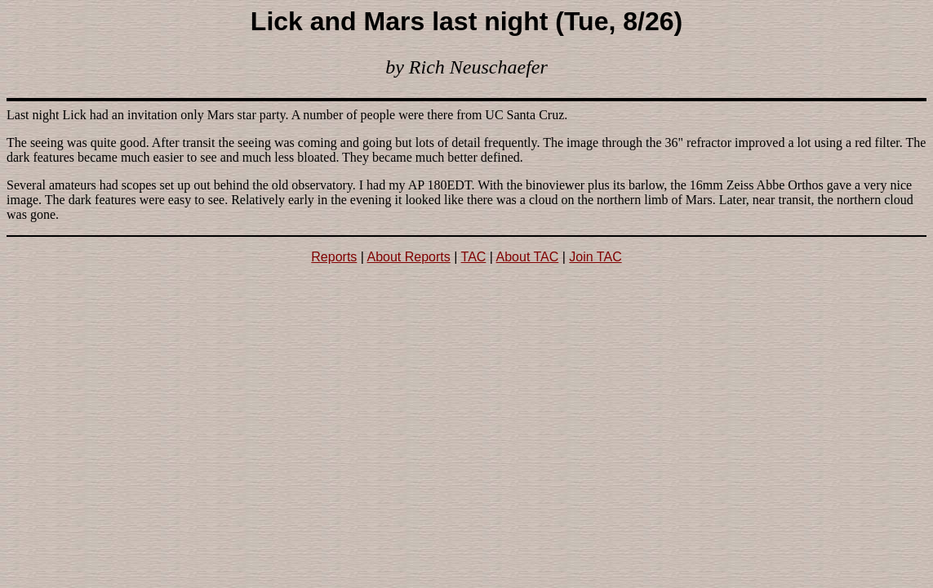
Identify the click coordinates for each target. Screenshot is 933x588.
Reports (334, 257)
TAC (473, 257)
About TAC (527, 257)
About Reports (409, 257)
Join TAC (595, 257)
